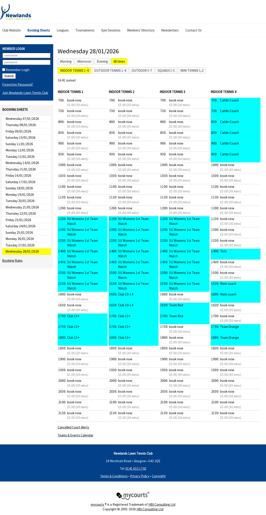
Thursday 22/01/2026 (21, 213)
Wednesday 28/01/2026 (22, 251)
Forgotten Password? (17, 84)
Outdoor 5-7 (142, 70)
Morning (66, 61)
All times (119, 61)
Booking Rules (12, 260)
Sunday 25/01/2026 (19, 232)
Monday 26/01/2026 (20, 239)
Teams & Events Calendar (75, 435)
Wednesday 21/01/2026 (22, 207)
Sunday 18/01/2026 (19, 188)
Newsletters (170, 30)
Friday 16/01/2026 (18, 175)
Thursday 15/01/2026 (21, 169)
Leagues (63, 30)
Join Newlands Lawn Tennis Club (25, 93)
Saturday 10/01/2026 (20, 137)
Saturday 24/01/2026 (20, 226)
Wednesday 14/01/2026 (22, 163)
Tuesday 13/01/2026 (20, 156)
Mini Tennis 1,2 (191, 70)
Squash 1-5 (166, 70)
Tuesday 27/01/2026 (20, 245)
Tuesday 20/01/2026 (20, 201)
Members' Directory (141, 30)
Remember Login (15, 70)
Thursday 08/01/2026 (21, 125)
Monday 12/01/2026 (20, 150)
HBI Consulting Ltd (162, 504)
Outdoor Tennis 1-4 (110, 70)
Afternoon (84, 61)
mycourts (97, 504)
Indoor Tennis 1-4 (74, 70)
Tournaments (84, 30)
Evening (102, 61)
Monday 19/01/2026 (20, 194)
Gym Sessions (110, 30)
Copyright (159, 476)
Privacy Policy (139, 476)
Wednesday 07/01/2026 (22, 119)
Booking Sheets (38, 30)
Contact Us (193, 30)
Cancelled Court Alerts (73, 427)
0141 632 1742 (135, 468)
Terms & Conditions (114, 476)
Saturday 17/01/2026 (20, 182)
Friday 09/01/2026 (18, 131)
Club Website (11, 30)
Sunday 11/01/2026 (19, 144)
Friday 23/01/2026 (18, 220)
